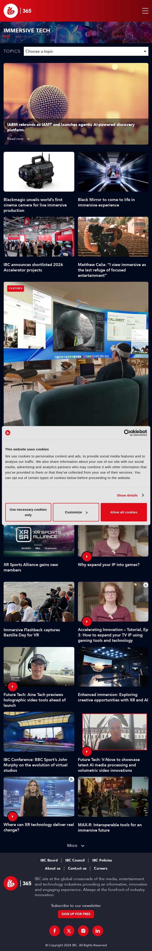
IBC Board (49, 860)
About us (52, 868)
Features (15, 288)
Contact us (77, 868)
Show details (127, 495)
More (72, 845)
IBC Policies (102, 860)
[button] (144, 10)
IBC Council (75, 860)
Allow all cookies (123, 512)
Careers (100, 868)
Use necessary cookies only (28, 512)
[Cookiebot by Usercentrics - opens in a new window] (127, 432)
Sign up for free (76, 914)
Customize (76, 512)
